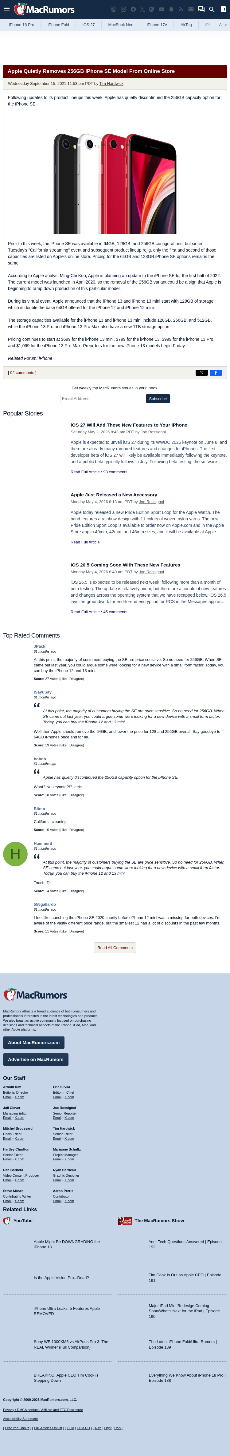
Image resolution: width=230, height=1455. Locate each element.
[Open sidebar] (223, 10)
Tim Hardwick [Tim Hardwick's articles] (64, 1127)
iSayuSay (43, 692)
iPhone (45, 358)
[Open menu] (6, 9)
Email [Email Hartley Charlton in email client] (7, 1157)
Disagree (76, 679)
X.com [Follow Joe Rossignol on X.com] (69, 1116)
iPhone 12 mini (139, 307)
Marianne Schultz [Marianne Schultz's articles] (67, 1148)
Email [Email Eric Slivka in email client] (57, 1095)
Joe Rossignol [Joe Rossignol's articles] (64, 1106)
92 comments (22, 372)
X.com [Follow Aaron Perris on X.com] (69, 1199)
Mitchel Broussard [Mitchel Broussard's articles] (18, 1127)
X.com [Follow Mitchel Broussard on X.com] (19, 1137)
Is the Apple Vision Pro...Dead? (61, 1276)
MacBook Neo (121, 24)
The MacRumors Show (159, 1219)
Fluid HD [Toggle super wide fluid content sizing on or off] (83, 1428)
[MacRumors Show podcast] (114, 9)
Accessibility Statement (20, 1419)
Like (63, 679)
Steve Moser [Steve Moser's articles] (13, 1189)
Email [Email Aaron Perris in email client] (57, 1199)
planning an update (122, 275)
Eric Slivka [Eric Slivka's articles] (61, 1085)
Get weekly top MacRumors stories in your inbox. (115, 388)
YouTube (23, 1219)
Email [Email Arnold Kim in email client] (7, 1095)
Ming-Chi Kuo (73, 275)
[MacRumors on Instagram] (123, 9)
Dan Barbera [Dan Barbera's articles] (13, 1168)
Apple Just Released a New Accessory (118, 495)
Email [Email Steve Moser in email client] (7, 1199)
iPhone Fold (58, 24)
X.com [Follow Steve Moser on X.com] (19, 1199)
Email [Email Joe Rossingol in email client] (57, 1116)
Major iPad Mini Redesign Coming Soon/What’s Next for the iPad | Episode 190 (184, 1309)
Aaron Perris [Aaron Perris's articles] (63, 1189)
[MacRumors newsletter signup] (191, 9)
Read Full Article (85, 472)
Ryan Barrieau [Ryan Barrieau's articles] (64, 1168)
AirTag (186, 24)
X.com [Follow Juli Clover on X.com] (19, 1116)
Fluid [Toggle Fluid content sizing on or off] (70, 1428)
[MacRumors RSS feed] (181, 9)
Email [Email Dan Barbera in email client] (7, 1178)
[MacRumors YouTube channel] (161, 9)
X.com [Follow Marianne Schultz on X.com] (69, 1157)
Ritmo (39, 808)
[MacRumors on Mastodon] (152, 9)
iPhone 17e (157, 24)
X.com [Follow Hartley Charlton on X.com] (19, 1157)
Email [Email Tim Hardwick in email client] (57, 1137)
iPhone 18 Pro (21, 24)
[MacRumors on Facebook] (133, 9)
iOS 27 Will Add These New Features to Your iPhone (135, 425)
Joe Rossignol (153, 432)
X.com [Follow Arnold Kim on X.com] (19, 1095)
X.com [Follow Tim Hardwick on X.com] (69, 1137)
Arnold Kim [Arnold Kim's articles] (12, 1085)
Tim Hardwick (111, 83)
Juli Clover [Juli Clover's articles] (11, 1106)
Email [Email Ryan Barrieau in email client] (57, 1178)
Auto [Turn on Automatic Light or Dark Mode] (98, 1428)
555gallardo (45, 904)
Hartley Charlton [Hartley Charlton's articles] (16, 1148)
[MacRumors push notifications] (171, 9)
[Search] (214, 9)
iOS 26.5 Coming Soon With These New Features (131, 565)
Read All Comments (115, 947)
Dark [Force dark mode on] (117, 1428)
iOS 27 (89, 24)
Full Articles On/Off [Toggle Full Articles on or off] (48, 1428)
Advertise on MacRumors (36, 1057)
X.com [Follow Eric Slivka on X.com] (69, 1095)
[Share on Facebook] (216, 373)
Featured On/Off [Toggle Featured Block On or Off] (17, 1428)
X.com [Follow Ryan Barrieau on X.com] (69, 1178)
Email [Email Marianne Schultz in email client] (57, 1157)
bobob (40, 759)
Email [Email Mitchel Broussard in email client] (7, 1137)
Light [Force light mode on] (107, 1428)
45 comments (115, 612)
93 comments (115, 472)
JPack (39, 646)
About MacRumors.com (34, 1041)
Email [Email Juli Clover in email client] (7, 1116)
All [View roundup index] (223, 24)
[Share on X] (202, 373)
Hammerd (43, 843)
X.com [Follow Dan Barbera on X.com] (19, 1178)
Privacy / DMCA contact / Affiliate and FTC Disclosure (43, 1410)
